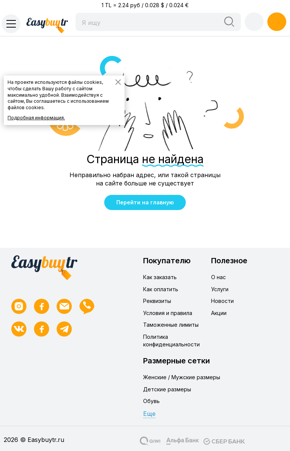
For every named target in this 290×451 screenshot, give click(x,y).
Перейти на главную (145, 202)
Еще (149, 413)
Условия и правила (167, 313)
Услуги (219, 289)
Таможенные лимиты (171, 324)
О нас (218, 277)
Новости (222, 301)
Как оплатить (160, 289)
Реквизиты (157, 301)
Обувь (151, 401)
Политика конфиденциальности (171, 341)
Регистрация (276, 21)
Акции (219, 313)
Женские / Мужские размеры (181, 377)
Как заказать (160, 277)
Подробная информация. (36, 117)
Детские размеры (167, 389)
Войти (254, 21)
